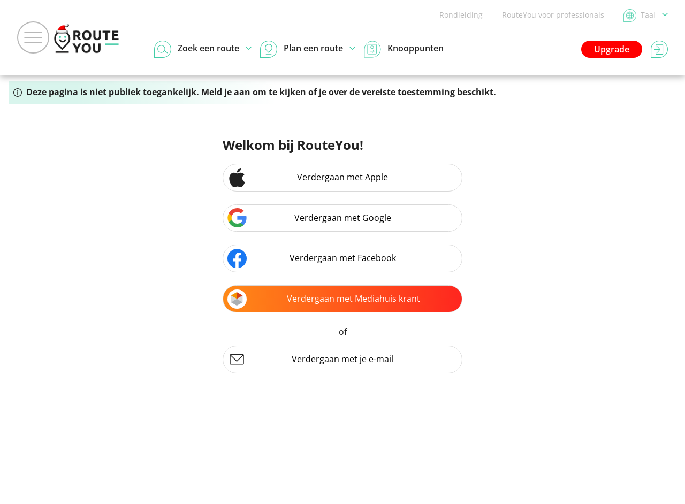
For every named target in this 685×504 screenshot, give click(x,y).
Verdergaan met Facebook (311, 258)
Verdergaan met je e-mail (310, 359)
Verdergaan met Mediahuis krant (323, 299)
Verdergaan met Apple (307, 177)
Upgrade (611, 49)
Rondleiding (461, 15)
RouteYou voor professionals (553, 15)
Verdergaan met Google (309, 217)
